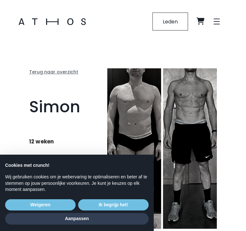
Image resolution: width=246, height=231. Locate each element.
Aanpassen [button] (77, 218)
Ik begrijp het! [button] (113, 204)
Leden (169, 21)
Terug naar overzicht (53, 72)
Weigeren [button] (40, 204)
